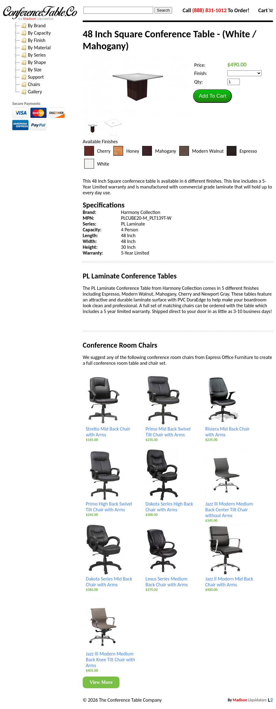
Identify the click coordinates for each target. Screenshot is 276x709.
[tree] (46, 58)
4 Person (129, 230)
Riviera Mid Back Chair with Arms (227, 429)
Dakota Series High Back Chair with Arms (169, 504)
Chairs (30, 84)
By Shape (33, 62)
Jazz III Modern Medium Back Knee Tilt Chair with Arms (110, 657)
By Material (35, 47)
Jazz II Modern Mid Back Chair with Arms (229, 579)
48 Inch (128, 235)
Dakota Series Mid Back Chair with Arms (109, 579)
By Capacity (35, 33)
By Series (33, 55)
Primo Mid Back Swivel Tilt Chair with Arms (168, 429)
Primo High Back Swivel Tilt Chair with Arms (109, 504)
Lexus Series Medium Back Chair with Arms (167, 579)
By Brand (33, 25)
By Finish (32, 40)
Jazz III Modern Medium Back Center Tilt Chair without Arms (229, 507)
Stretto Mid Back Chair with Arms (108, 429)
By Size (30, 69)
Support (32, 77)
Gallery (31, 91)
